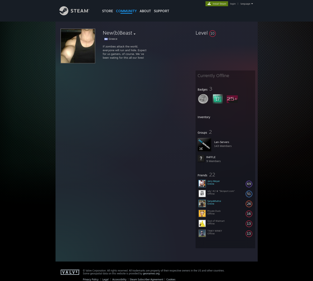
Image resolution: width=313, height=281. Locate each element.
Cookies (170, 279)
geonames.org (151, 273)
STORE (107, 11)
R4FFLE (211, 157)
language (245, 3)
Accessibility (119, 279)
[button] (225, 33)
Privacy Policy (91, 279)
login (233, 3)
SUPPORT (161, 11)
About (145, 11)
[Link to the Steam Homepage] (77, 14)
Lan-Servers (221, 142)
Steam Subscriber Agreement (146, 279)
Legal (105, 279)
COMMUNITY (126, 11)
